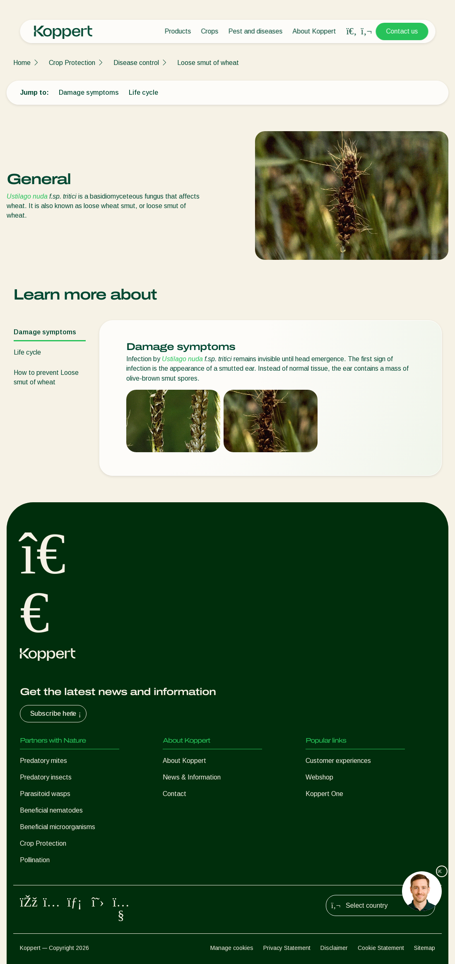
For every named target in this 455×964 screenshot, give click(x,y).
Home (22, 62)
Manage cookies (231, 948)
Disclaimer (334, 948)
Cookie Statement (381, 948)
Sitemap (424, 948)
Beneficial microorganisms (57, 826)
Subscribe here (56, 713)
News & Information (192, 777)
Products (177, 31)
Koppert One (324, 793)
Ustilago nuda (27, 196)
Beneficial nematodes (51, 810)
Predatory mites (43, 760)
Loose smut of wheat (208, 62)
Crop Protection (72, 62)
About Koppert (314, 31)
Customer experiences (338, 760)
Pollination (35, 859)
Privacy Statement (287, 948)
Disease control (136, 62)
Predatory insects (46, 777)
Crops (209, 31)
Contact (174, 793)
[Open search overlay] (351, 31)
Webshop (319, 777)
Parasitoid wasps (45, 793)
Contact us (402, 31)
